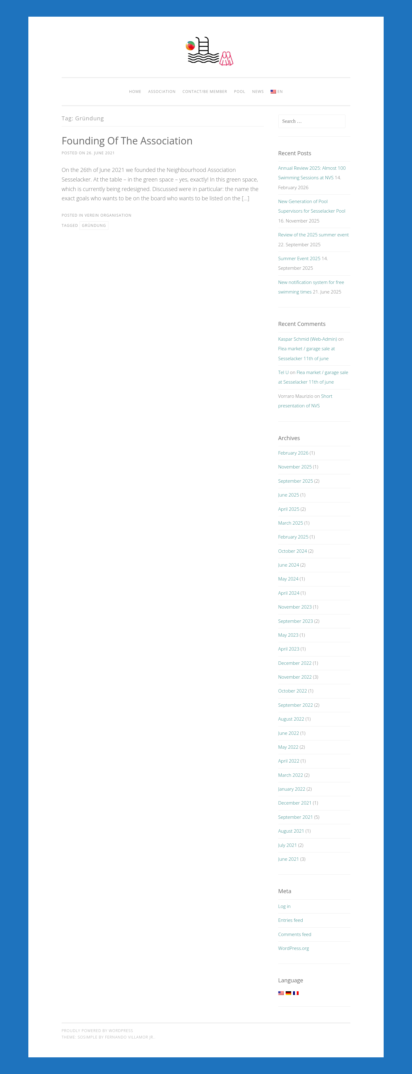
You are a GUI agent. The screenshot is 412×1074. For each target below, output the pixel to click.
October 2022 (292, 691)
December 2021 (295, 803)
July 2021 (287, 845)
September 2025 (295, 481)
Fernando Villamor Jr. (129, 1037)
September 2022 (295, 705)
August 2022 (291, 719)
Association (162, 91)
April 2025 (289, 509)
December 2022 (295, 663)
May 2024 (288, 579)
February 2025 (293, 537)
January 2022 (291, 789)
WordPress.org (293, 948)
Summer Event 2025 (299, 258)
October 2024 (292, 551)
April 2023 (289, 649)
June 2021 (288, 859)
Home (135, 91)
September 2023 (295, 621)
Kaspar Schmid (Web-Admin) (307, 339)
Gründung (94, 225)
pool (240, 91)
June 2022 (288, 733)
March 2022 (290, 775)
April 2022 (289, 761)
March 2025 (290, 523)
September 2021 (295, 817)
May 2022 (288, 747)
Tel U (283, 372)
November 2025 (295, 467)
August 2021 (291, 831)
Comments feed (295, 934)
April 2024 (289, 593)
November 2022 (295, 677)
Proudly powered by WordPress (97, 1030)
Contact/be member (204, 91)
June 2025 (288, 495)
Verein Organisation (108, 215)
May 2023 (288, 635)
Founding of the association (127, 140)
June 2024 (288, 565)
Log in (284, 906)
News (258, 91)
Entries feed (290, 920)
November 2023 (295, 607)
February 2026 (293, 453)
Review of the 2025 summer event (313, 234)
